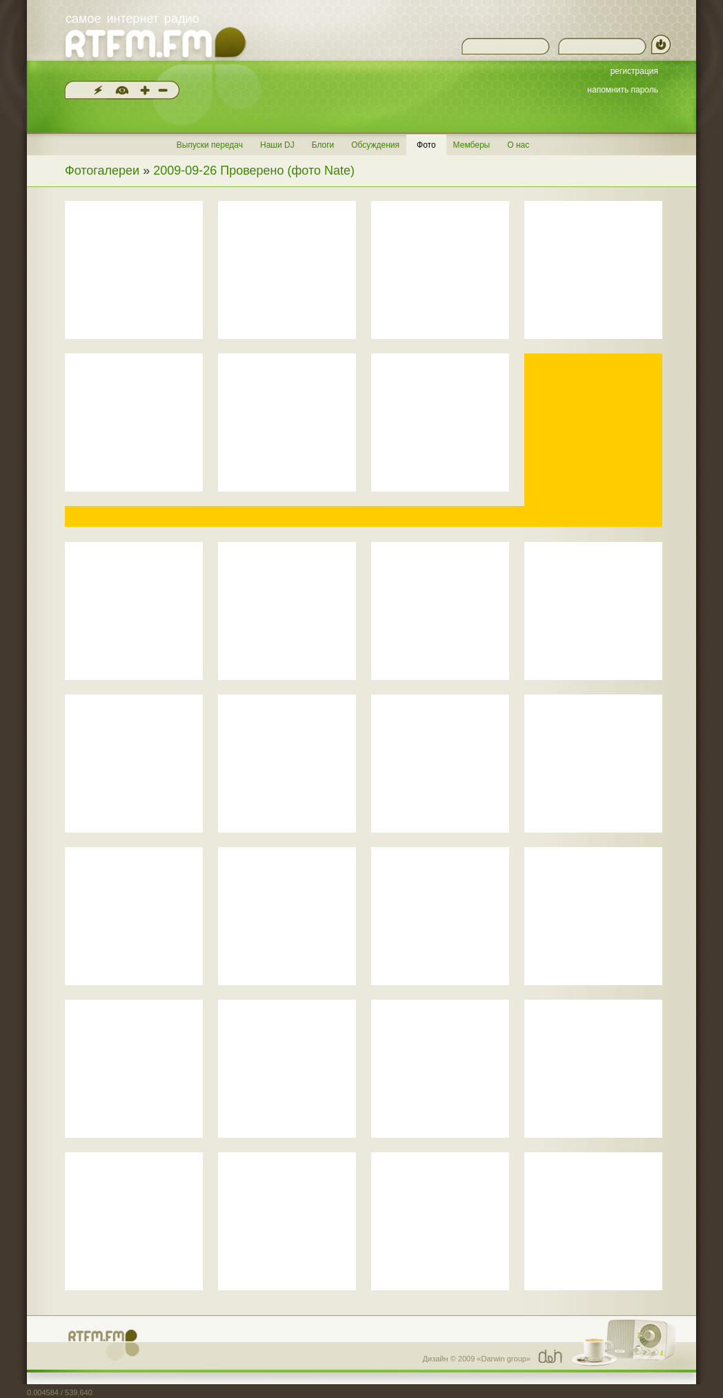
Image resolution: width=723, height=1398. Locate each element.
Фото (426, 145)
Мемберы (472, 145)
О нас (518, 145)
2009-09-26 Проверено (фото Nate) (254, 170)
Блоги (323, 145)
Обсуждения (375, 145)
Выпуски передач (210, 145)
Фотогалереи (102, 170)
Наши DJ (277, 145)
